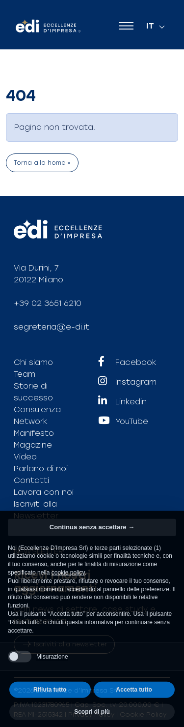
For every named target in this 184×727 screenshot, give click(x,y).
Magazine (33, 445)
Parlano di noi (41, 468)
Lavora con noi (44, 492)
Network (31, 421)
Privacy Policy (91, 714)
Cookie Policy (143, 714)
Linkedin (122, 402)
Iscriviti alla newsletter (64, 644)
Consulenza (37, 409)
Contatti (31, 480)
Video (25, 456)
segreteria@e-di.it (51, 327)
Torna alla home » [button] (42, 162)
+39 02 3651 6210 (47, 303)
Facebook (127, 362)
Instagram (127, 382)
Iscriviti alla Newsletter (36, 509)
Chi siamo (33, 362)
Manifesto (34, 433)
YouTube (123, 421)
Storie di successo (33, 391)
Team (24, 374)
